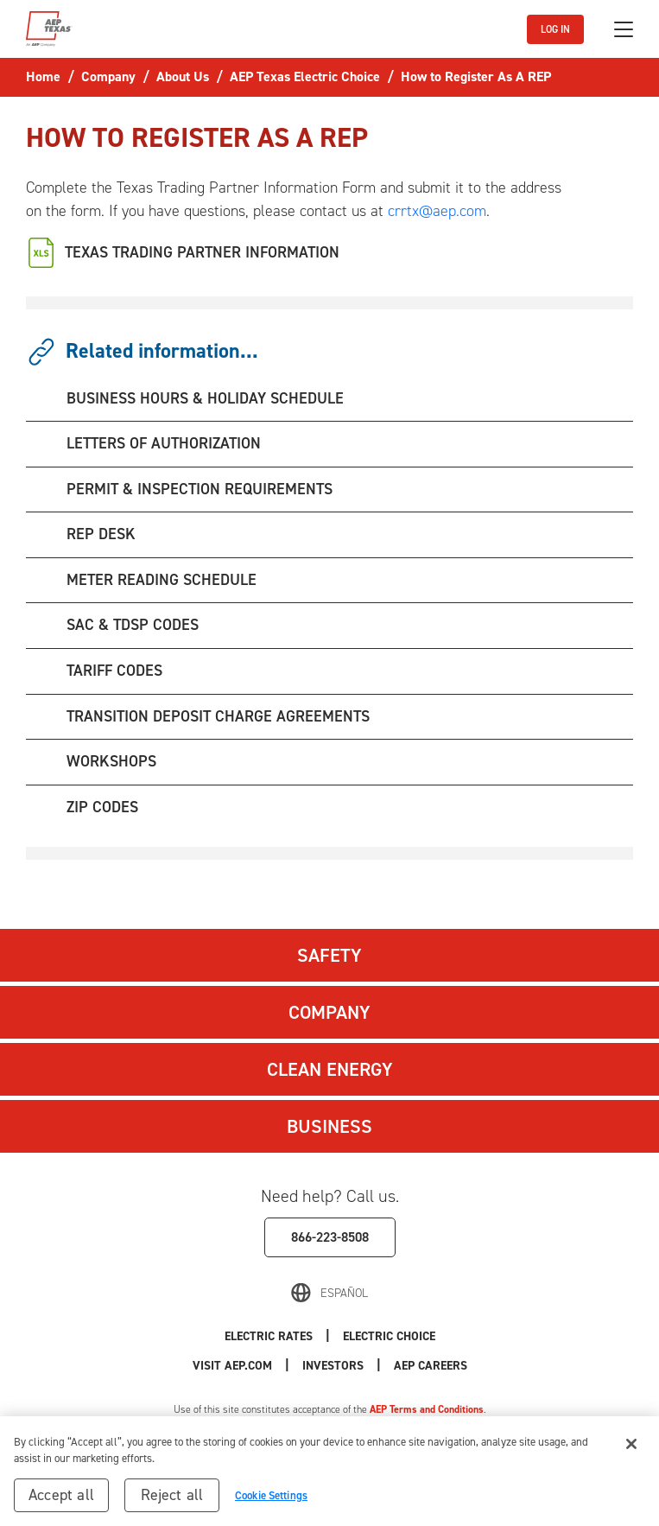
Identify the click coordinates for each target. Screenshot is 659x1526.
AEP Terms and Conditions (427, 1409)
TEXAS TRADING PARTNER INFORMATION (202, 252)
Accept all (61, 1501)
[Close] (631, 1450)
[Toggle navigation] (623, 29)
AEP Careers (430, 1366)
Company (329, 1012)
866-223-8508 (330, 1237)
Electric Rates (269, 1336)
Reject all (172, 1501)
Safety (329, 955)
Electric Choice (389, 1336)
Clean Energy (330, 1069)
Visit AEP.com (232, 1366)
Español (344, 1293)
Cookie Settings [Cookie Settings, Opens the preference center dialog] (271, 1501)
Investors (333, 1366)
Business (329, 1126)
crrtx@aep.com (437, 210)
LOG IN (555, 29)
